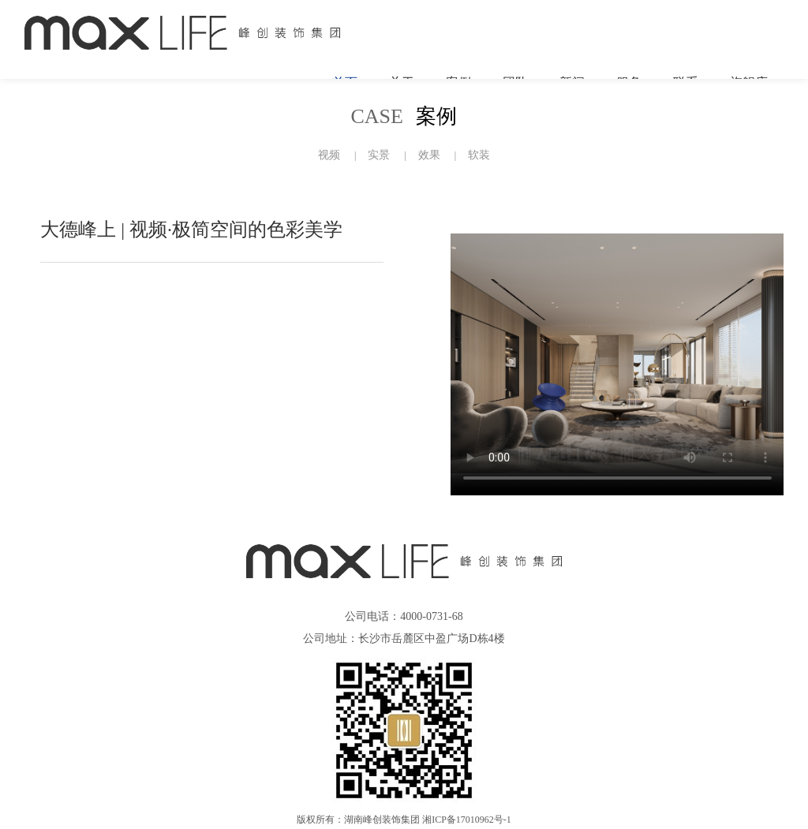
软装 (479, 155)
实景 (379, 155)
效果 (429, 155)
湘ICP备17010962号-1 (466, 819)
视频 (329, 155)
